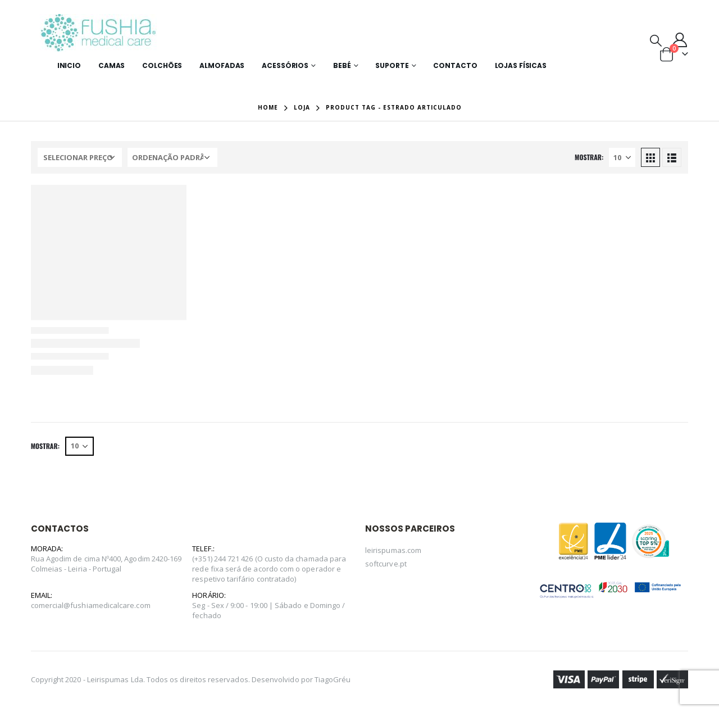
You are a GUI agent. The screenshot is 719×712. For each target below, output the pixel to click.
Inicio (69, 65)
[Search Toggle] (656, 40)
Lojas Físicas (521, 65)
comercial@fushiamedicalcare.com (91, 605)
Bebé (342, 65)
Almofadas (221, 65)
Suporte (391, 65)
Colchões (162, 65)
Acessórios (285, 65)
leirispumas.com (393, 550)
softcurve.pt (386, 564)
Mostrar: (589, 157)
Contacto (455, 65)
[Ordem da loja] (172, 157)
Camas (111, 65)
